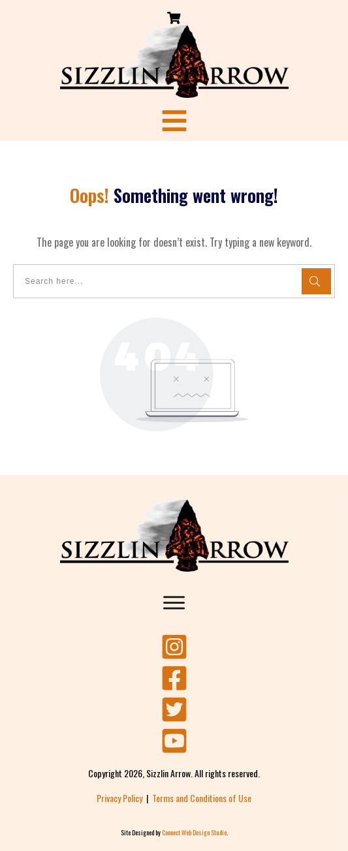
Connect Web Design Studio (194, 832)
